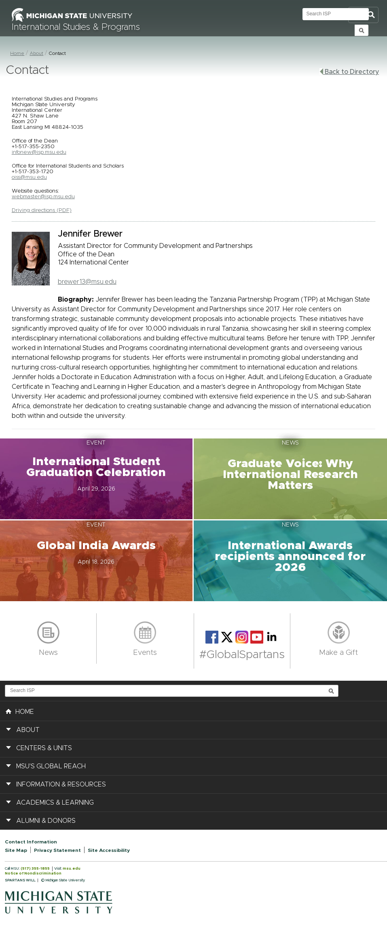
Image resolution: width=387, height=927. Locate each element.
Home (17, 53)
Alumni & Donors (46, 821)
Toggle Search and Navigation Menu (363, 15)
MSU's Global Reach (51, 766)
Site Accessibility (109, 850)
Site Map (16, 850)
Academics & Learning (55, 802)
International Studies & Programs (76, 27)
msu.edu (71, 868)
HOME (20, 711)
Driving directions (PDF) (42, 210)
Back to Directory (349, 71)
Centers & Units (44, 748)
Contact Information (31, 841)
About (36, 53)
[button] (97, 478)
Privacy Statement (57, 850)
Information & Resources (61, 784)
